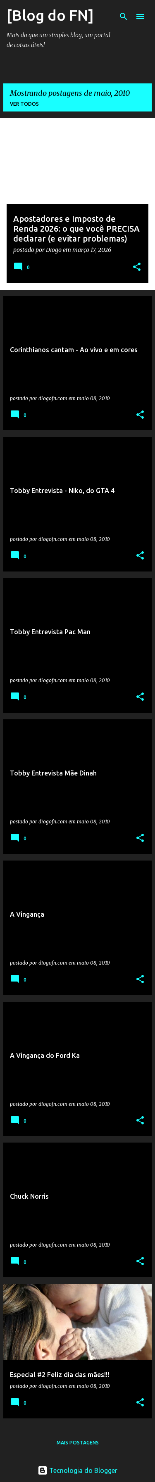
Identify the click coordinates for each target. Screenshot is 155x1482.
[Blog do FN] (50, 15)
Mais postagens (78, 1442)
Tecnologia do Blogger (77, 1470)
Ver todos (24, 104)
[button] (137, 267)
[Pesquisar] (124, 16)
